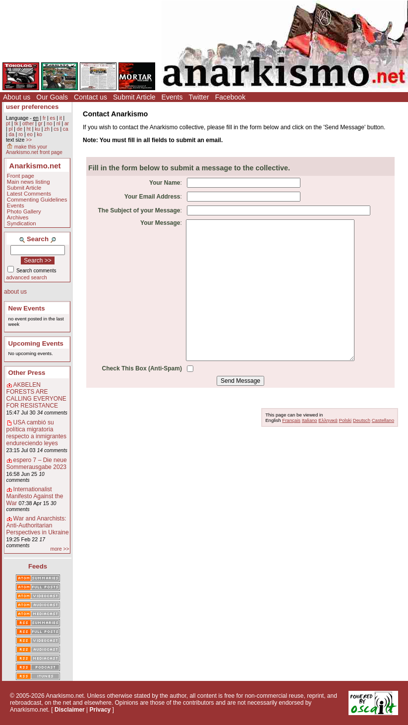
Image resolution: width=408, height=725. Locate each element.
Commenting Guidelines (37, 200)
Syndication (21, 223)
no (49, 123)
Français (291, 420)
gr (40, 123)
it (60, 118)
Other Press (27, 372)
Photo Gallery (24, 211)
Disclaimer (70, 709)
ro (20, 134)
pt (8, 123)
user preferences (32, 106)
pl (10, 129)
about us (15, 291)
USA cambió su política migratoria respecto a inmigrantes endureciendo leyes (36, 433)
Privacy (100, 709)
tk (16, 123)
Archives (18, 217)
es (53, 118)
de (19, 129)
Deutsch (361, 420)
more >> (59, 549)
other (28, 123)
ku (37, 129)
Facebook (230, 97)
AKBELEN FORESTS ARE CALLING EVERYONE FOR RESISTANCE (36, 395)
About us (16, 97)
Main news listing (28, 182)
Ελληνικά (327, 420)
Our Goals (52, 97)
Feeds (37, 566)
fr (44, 118)
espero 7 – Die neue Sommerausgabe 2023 (36, 463)
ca (65, 129)
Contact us (90, 97)
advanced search (26, 277)
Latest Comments (29, 194)
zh (47, 129)
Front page (20, 176)
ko (39, 134)
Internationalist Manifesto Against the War (34, 496)
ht (28, 129)
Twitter (198, 97)
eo (30, 134)
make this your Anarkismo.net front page (34, 149)
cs (56, 129)
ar (66, 123)
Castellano (383, 420)
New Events (26, 308)
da (11, 134)
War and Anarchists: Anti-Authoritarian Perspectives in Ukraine (37, 525)
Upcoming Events (35, 343)
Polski (345, 420)
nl (58, 123)
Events (172, 97)
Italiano (309, 420)
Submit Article (134, 97)
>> (29, 140)
